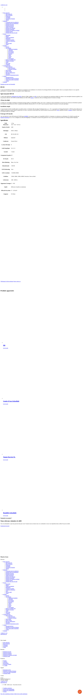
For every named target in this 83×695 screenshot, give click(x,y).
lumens (32, 97)
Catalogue (8, 64)
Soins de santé (9, 43)
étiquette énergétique (5, 117)
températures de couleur (17, 96)
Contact (4, 76)
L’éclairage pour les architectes (12, 22)
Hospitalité (8, 35)
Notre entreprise (9, 66)
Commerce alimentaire (10, 41)
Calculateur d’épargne (10, 18)
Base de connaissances (10, 72)
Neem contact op (16, 281)
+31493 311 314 (4, 681)
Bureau (7, 36)
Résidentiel (8, 38)
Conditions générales (7, 688)
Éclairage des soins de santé (11, 32)
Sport (7, 42)
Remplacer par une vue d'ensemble (8, 84)
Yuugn (9, 57)
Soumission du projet (5, 526)
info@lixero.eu (4, 682)
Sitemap (4, 691)
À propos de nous (6, 65)
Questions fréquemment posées (12, 75)
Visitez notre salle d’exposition (12, 79)
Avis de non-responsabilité (8, 689)
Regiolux (10, 53)
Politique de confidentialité (8, 690)
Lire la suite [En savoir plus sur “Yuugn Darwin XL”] (5, 459)
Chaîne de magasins (10, 37)
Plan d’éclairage (9, 15)
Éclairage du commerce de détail (12, 30)
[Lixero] (10, 3)
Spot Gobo (8, 63)
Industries (5, 21)
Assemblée (8, 17)
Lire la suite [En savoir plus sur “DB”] (5, 348)
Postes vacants (9, 71)
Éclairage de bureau (10, 25)
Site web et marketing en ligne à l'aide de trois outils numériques (14, 693)
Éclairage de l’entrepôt (10, 28)
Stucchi (9, 56)
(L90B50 (26, 116)
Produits (5, 45)
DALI (58, 110)
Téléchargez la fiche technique (7, 281)
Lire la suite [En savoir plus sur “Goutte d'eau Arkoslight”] (5, 403)
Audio (9, 55)
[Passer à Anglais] (9, 9)
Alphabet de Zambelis (12, 49)
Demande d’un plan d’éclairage (12, 78)
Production (8, 16)
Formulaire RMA (6, 673)
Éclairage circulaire (10, 61)
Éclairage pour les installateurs (12, 23)
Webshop (5, 82)
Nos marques (8, 48)
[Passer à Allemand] (9, 10)
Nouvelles (8, 73)
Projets (4, 34)
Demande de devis (9, 77)
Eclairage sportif (9, 31)
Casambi (70, 110)
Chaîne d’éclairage (9, 26)
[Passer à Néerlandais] (9, 8)
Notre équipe (8, 70)
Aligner (7, 19)
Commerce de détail (10, 39)
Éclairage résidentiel (10, 29)
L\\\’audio (5, 665)
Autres (7, 44)
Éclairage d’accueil (10, 24)
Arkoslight (10, 50)
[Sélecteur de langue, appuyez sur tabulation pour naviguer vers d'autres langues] (6, 7)
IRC (36, 96)
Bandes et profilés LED (10, 59)
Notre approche (6, 12)
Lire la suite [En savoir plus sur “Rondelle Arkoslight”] (5, 515)
